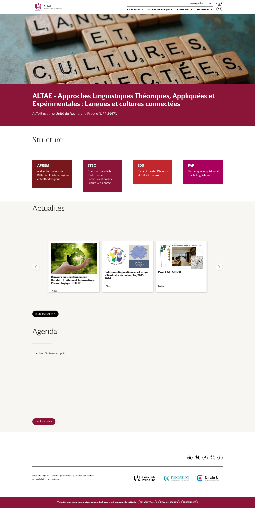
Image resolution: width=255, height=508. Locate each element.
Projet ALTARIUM (169, 272)
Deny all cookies (169, 502)
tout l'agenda (42, 421)
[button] (35, 266)
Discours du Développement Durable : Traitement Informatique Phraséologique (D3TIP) (73, 280)
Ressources (183, 9)
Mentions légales (40, 475)
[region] (127, 266)
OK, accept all (147, 502)
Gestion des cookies (84, 475)
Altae (54, 291)
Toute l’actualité (43, 313)
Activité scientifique (159, 9)
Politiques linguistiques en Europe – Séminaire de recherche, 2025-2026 (126, 275)
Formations (203, 9)
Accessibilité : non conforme (46, 479)
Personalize (189, 502)
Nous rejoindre (196, 3)
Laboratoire (133, 9)
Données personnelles (62, 475)
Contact (209, 3)
